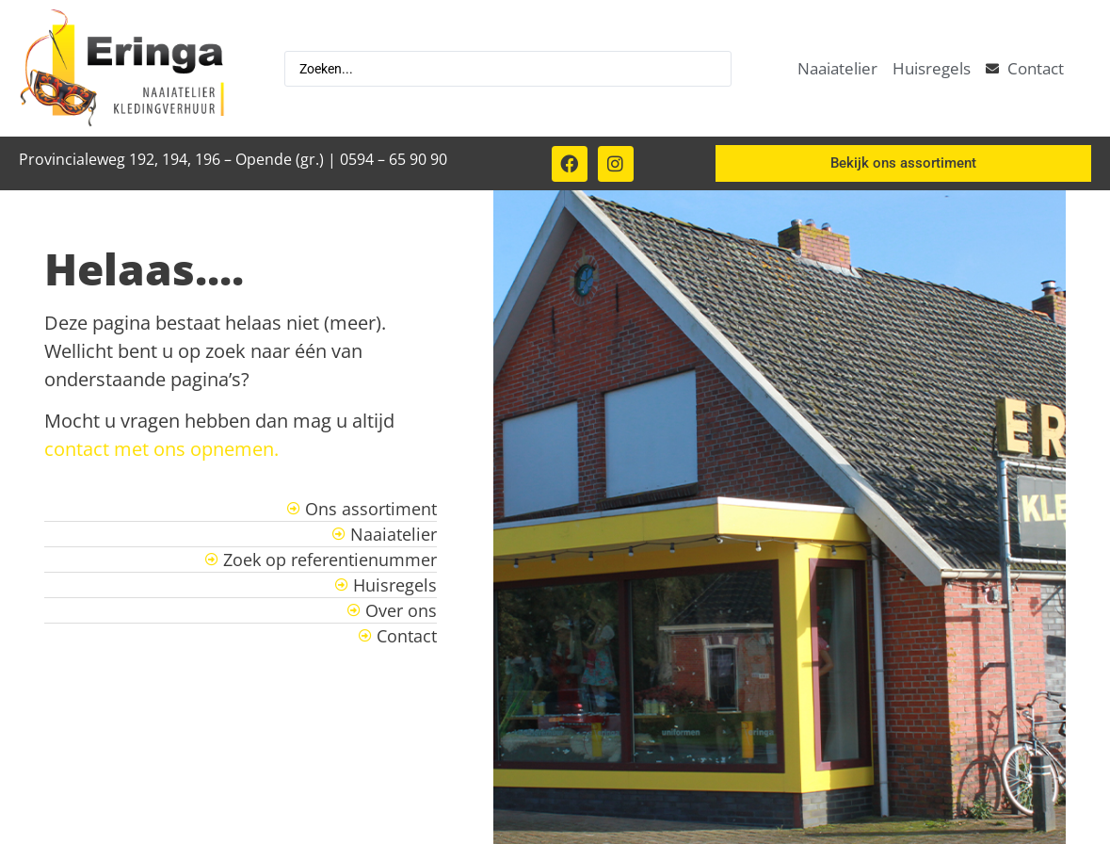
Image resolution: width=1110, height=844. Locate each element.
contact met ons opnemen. (161, 449)
